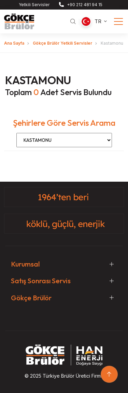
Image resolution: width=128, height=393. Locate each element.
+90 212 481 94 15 (84, 4)
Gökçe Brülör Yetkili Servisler (62, 43)
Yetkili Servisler (34, 4)
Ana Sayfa (14, 43)
